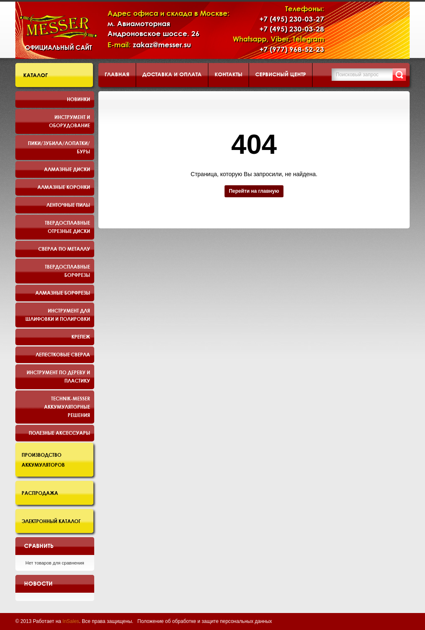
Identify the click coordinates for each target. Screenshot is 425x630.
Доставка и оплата (172, 74)
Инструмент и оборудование (69, 121)
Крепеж (80, 336)
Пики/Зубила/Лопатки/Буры (59, 147)
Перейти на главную (254, 191)
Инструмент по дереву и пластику (58, 376)
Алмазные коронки (63, 187)
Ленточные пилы (68, 204)
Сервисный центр (280, 74)
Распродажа (40, 492)
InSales (71, 621)
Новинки (78, 99)
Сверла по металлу (64, 248)
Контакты (228, 74)
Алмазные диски (67, 169)
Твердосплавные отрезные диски (67, 226)
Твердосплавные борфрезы (67, 270)
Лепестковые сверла (63, 354)
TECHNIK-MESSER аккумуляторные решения (67, 406)
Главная (117, 74)
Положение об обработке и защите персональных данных (204, 621)
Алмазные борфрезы (62, 292)
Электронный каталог (51, 521)
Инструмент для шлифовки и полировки (57, 314)
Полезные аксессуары (59, 432)
